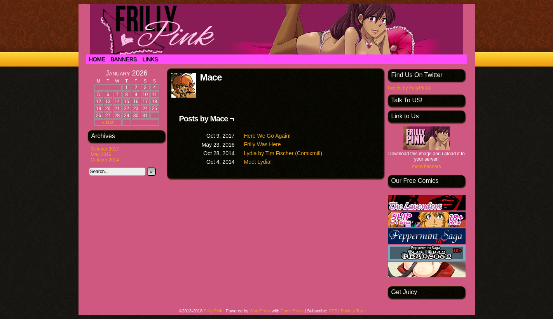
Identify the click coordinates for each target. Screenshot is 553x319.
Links (150, 59)
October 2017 (105, 149)
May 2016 (101, 154)
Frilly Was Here (262, 144)
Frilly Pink (213, 310)
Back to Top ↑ (353, 310)
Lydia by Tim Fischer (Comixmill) (283, 153)
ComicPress (292, 310)
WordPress (259, 310)
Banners (124, 59)
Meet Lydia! (258, 162)
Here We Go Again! (267, 136)
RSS (332, 310)
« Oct (107, 122)
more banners (426, 166)
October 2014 (105, 160)
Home (97, 59)
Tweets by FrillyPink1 (409, 88)
